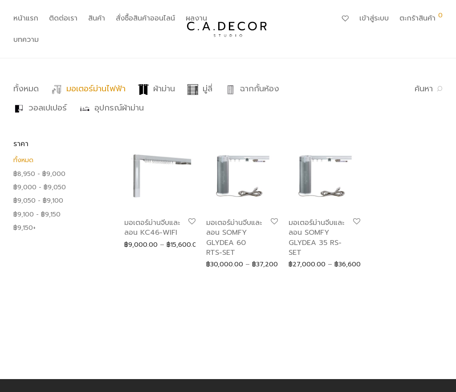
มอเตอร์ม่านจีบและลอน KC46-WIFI (152, 227)
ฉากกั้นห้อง (252, 88)
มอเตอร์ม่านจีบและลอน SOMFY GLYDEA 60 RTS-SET (234, 237)
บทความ (26, 39)
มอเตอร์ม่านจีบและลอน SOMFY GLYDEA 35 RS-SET (316, 237)
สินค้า (96, 18)
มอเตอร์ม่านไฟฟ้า (88, 88)
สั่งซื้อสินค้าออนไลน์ (145, 18)
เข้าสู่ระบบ (374, 18)
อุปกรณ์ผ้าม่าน (111, 108)
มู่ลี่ (199, 88)
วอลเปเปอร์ (40, 108)
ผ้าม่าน (156, 88)
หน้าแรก (25, 18)
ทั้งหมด (26, 88)
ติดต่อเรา (63, 18)
